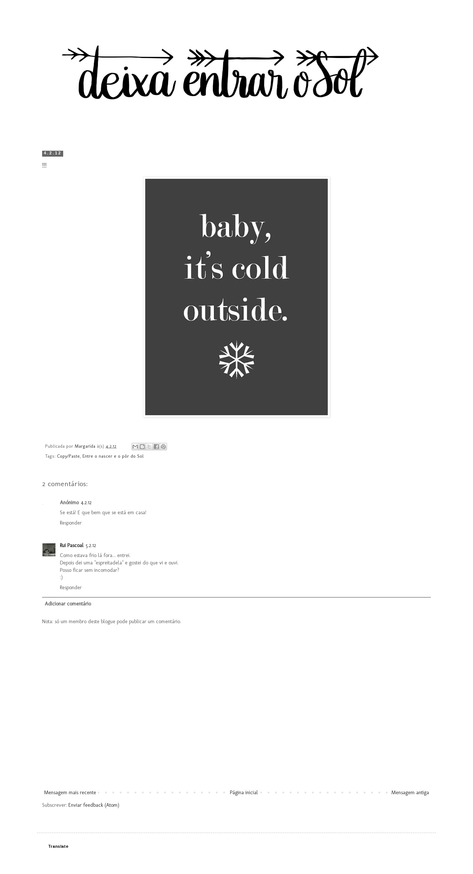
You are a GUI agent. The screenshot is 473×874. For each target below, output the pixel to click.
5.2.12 (91, 545)
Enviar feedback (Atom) (93, 805)
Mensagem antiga (410, 792)
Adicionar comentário (68, 604)
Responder (71, 523)
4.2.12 (86, 502)
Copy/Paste (68, 456)
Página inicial (244, 792)
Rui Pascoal (72, 545)
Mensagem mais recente (70, 792)
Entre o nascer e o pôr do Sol (113, 456)
